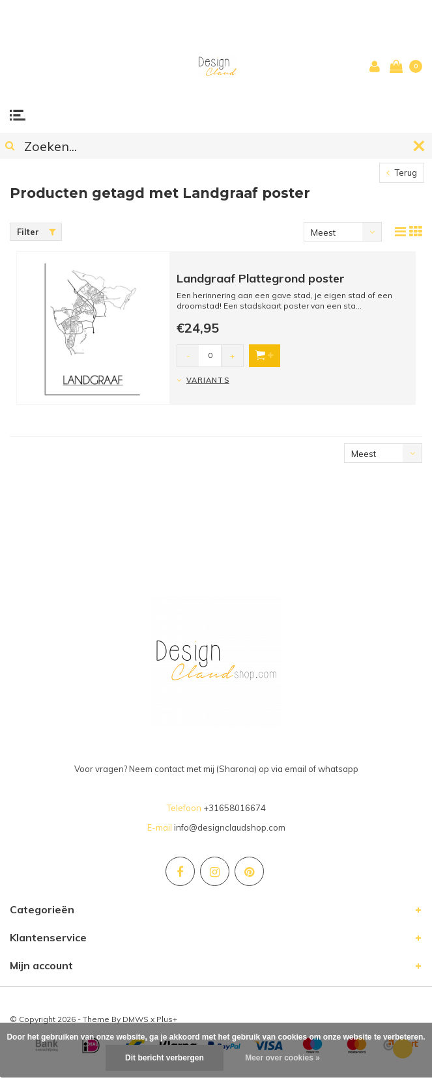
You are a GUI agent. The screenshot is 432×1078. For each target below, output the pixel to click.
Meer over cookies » (282, 1057)
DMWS (135, 1019)
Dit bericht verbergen (164, 1057)
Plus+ (166, 1019)
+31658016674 (234, 808)
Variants (207, 380)
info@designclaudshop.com (229, 827)
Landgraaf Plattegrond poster (261, 278)
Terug (401, 172)
